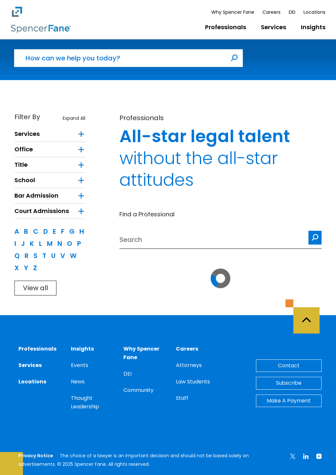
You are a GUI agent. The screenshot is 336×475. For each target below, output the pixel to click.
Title (21, 165)
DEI (292, 12)
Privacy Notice (35, 455)
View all (35, 287)
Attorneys (189, 365)
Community (138, 390)
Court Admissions (41, 211)
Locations (315, 12)
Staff (182, 398)
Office (23, 149)
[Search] (220, 240)
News (78, 381)
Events (79, 365)
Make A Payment (289, 400)
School (24, 180)
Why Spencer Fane (232, 12)
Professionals (225, 27)
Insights (313, 27)
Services (273, 27)
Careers (271, 12)
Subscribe (289, 383)
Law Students (193, 381)
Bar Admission (36, 195)
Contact (289, 365)
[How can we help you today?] (120, 58)
